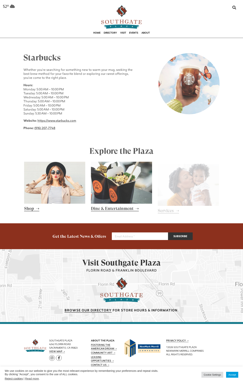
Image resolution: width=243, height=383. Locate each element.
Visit (123, 33)
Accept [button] (232, 374)
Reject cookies (14, 378)
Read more (32, 378)
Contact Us (99, 365)
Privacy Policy (176, 341)
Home (96, 33)
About (145, 33)
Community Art (102, 353)
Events (133, 33)
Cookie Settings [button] (212, 374)
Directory (110, 33)
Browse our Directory (88, 310)
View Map (55, 352)
